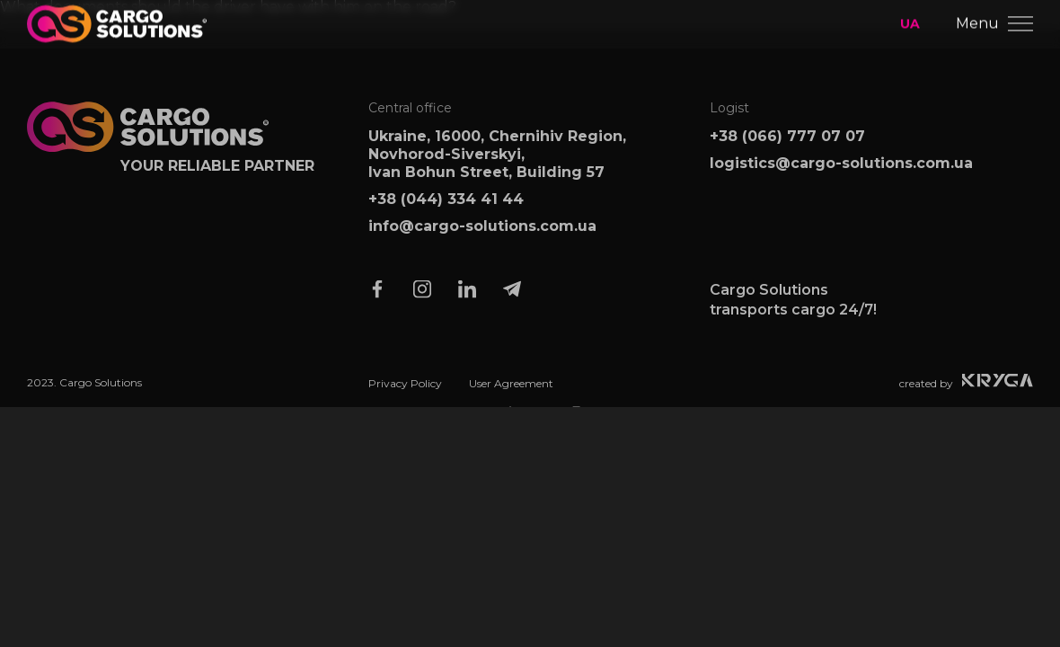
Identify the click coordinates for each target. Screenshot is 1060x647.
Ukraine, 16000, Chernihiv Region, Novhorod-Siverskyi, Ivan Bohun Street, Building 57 (497, 161)
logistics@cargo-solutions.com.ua (841, 170)
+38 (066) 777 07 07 (787, 143)
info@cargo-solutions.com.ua (482, 233)
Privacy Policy (405, 391)
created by (966, 388)
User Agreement (511, 391)
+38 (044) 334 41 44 (446, 206)
